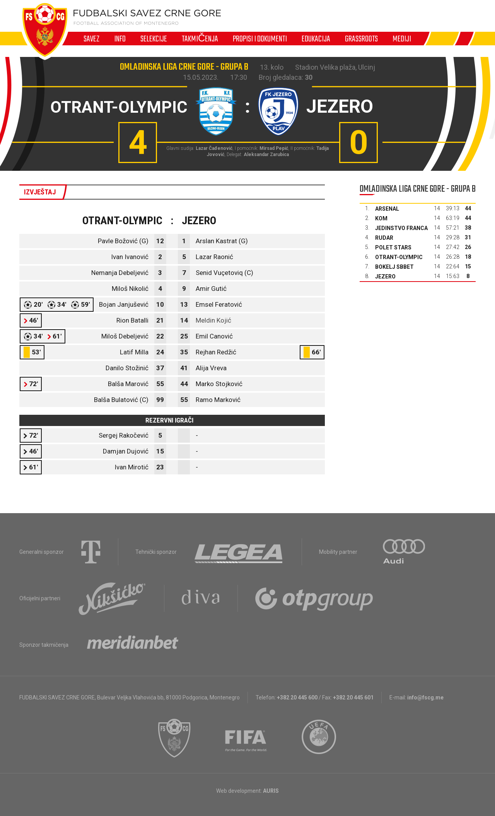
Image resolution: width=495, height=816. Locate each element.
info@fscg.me (425, 697)
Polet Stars (393, 247)
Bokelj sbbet (394, 267)
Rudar (384, 238)
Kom (381, 218)
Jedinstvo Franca (401, 228)
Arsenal (387, 209)
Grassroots (361, 38)
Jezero (385, 276)
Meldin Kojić (213, 320)
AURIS (271, 791)
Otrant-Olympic (399, 257)
